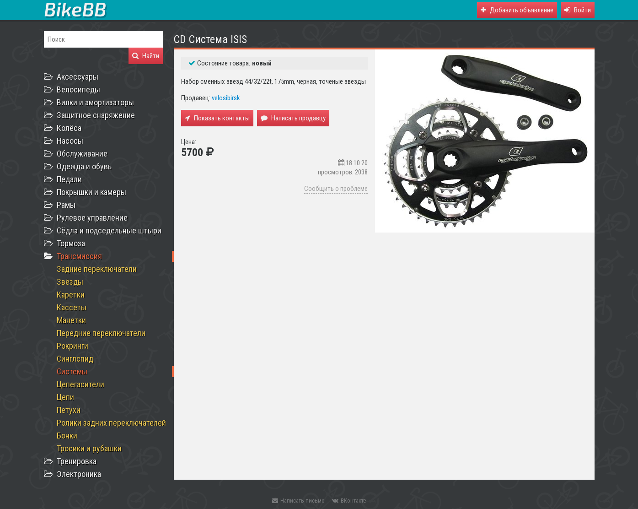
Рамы (66, 205)
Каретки (71, 294)
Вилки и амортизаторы (95, 102)
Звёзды (70, 282)
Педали (69, 179)
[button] (578, 10)
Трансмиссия (79, 256)
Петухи (68, 410)
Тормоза (71, 243)
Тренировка (77, 461)
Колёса (69, 128)
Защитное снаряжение (96, 115)
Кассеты (71, 307)
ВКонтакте (349, 500)
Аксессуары (77, 76)
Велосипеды (78, 89)
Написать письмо (298, 500)
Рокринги (72, 346)
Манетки (71, 320)
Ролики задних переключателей (111, 423)
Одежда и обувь (84, 166)
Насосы (70, 141)
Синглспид (75, 358)
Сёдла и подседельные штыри (109, 230)
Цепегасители (80, 384)
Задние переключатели (97, 269)
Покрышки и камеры (91, 192)
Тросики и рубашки (89, 448)
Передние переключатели (101, 333)
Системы (72, 371)
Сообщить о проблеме (336, 188)
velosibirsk (226, 98)
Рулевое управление (92, 217)
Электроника (79, 474)
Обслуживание (82, 153)
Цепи (65, 397)
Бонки (67, 435)
